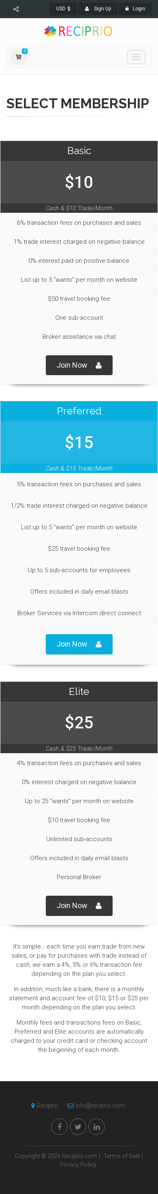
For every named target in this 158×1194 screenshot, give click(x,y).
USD (63, 9)
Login (135, 9)
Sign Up (98, 9)
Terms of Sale (122, 1156)
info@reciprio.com (94, 1105)
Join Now (79, 365)
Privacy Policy (78, 1164)
